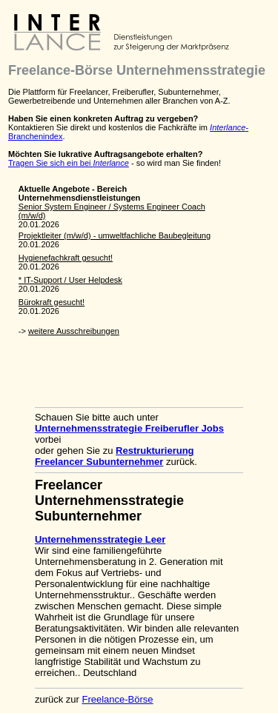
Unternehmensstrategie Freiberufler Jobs (129, 428)
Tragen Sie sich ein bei (68, 162)
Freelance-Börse (117, 699)
